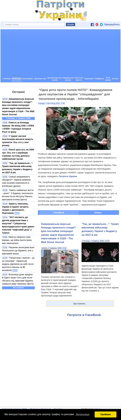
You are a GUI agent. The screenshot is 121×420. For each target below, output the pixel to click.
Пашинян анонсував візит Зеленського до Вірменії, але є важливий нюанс (18, 250)
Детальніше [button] (82, 414)
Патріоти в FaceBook (84, 315)
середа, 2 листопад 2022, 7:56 (51, 103)
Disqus (98, 212)
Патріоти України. (68, 176)
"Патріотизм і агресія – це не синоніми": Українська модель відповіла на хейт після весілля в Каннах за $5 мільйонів (18, 264)
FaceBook (59, 212)
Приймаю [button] (105, 414)
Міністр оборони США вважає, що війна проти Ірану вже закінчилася (17, 240)
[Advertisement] (60, 52)
